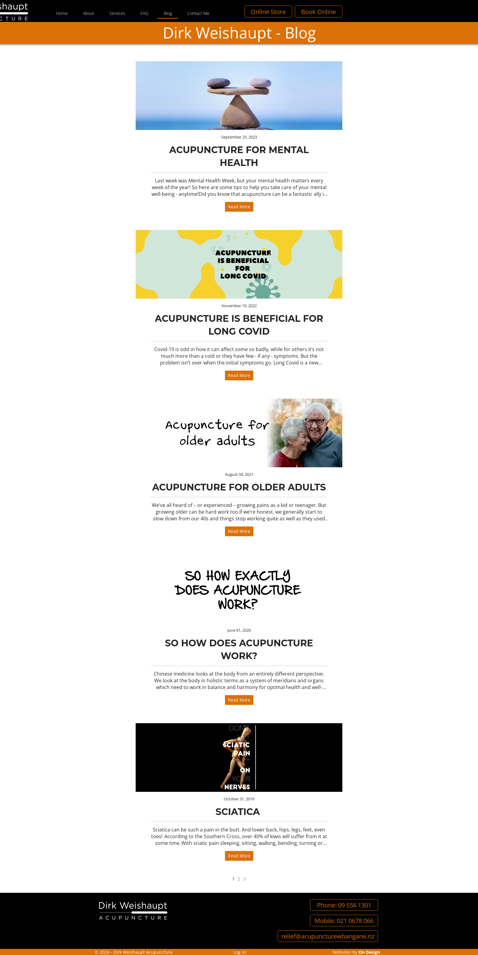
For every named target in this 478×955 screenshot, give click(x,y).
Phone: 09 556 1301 (344, 905)
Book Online (411, 11)
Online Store (360, 11)
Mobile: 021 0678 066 (344, 920)
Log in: (240, 952)
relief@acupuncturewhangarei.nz (327, 936)
